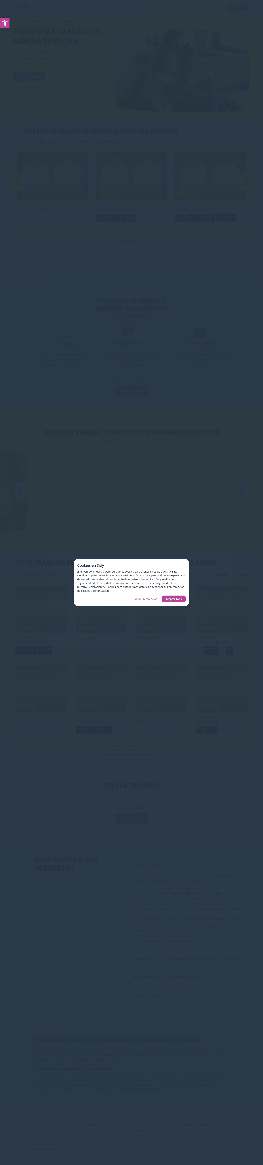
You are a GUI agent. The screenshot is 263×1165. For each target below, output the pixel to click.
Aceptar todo (173, 599)
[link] (4, 23)
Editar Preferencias (145, 599)
